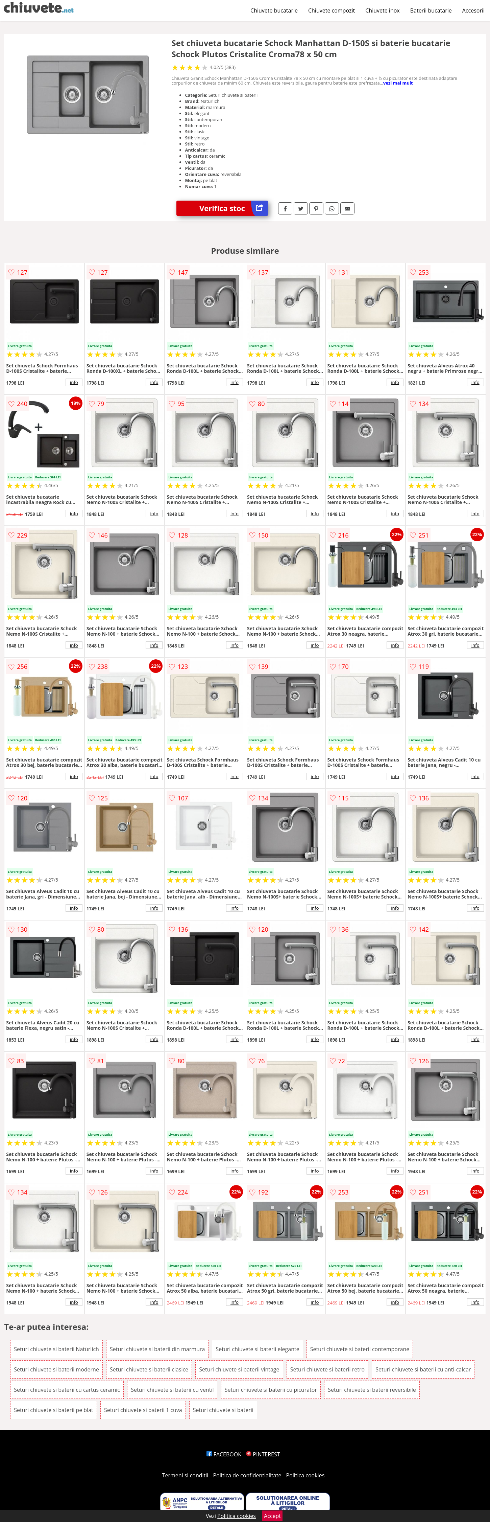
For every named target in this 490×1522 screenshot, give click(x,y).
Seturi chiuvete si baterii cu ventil (172, 1389)
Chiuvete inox (382, 10)
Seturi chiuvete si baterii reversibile (372, 1389)
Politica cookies (305, 1475)
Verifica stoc (233, 208)
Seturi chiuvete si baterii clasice (149, 1369)
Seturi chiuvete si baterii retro (327, 1369)
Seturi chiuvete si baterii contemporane (359, 1349)
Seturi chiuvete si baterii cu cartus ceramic (67, 1389)
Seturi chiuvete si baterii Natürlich (56, 1349)
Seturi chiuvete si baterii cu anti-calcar (423, 1369)
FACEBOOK (223, 1454)
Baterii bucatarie (431, 10)
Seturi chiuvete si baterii (223, 1410)
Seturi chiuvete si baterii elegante (257, 1349)
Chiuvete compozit (331, 10)
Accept (272, 1516)
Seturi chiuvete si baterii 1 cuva (143, 1410)
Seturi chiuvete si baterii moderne (56, 1369)
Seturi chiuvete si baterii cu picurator (271, 1389)
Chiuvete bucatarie (274, 10)
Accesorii (473, 10)
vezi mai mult (398, 83)
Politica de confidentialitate (247, 1475)
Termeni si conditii (185, 1475)
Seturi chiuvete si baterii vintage (239, 1369)
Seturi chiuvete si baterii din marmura (157, 1349)
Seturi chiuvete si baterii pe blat (53, 1410)
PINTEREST (263, 1454)
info (74, 382)
